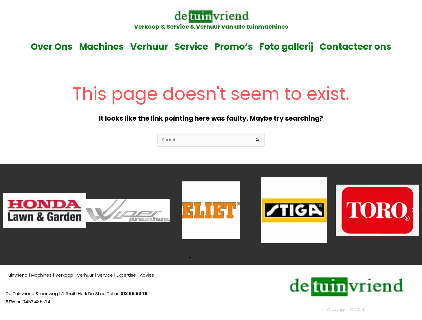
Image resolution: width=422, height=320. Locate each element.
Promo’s (233, 46)
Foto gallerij (286, 46)
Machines (101, 46)
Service (191, 46)
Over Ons (52, 46)
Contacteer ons (355, 46)
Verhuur (149, 46)
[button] (9, 211)
